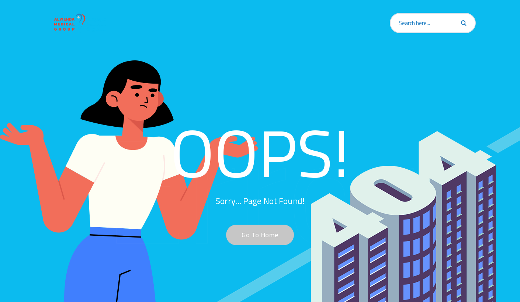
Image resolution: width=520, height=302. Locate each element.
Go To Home (255, 235)
